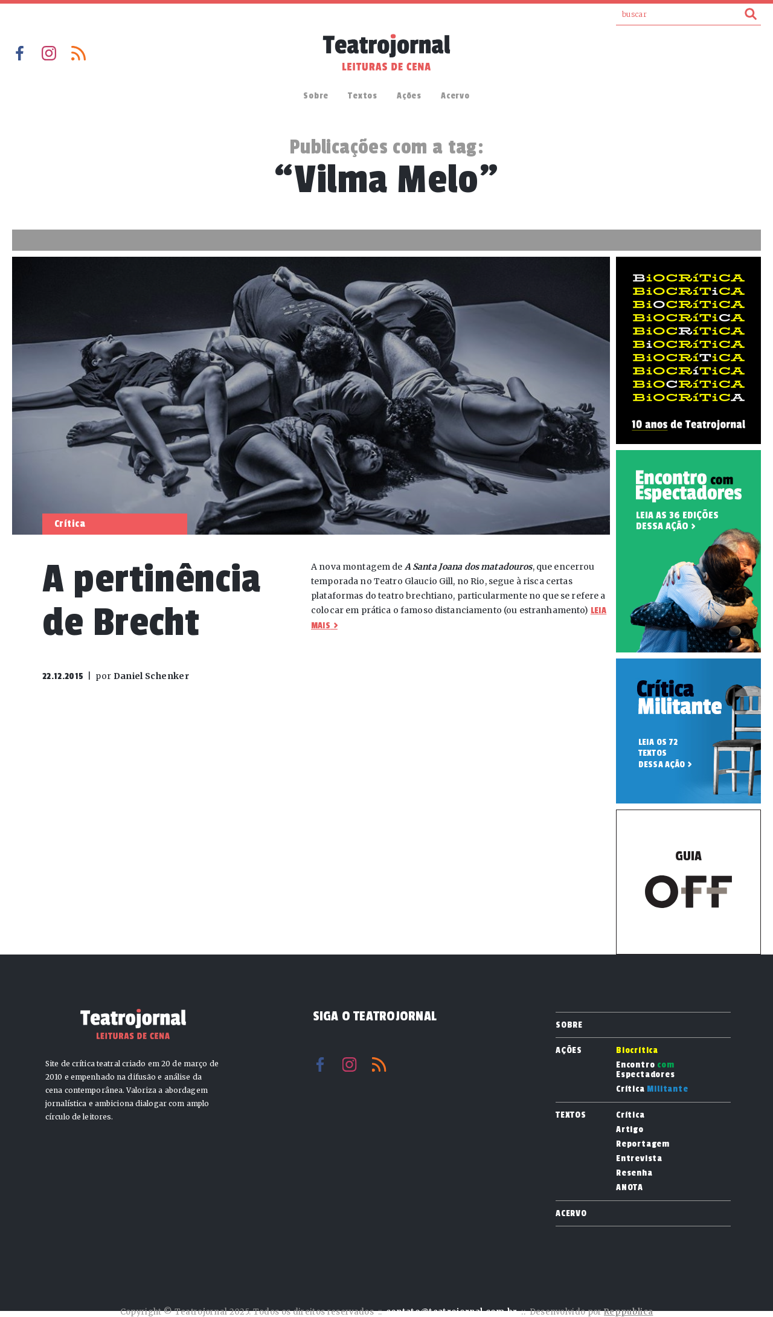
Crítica (652, 1089)
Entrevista (639, 1159)
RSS (78, 53)
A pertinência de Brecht (151, 600)
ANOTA (629, 1188)
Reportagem (643, 1144)
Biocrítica (637, 1050)
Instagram (49, 53)
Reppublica (628, 1312)
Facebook (19, 53)
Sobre (316, 96)
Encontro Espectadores (645, 1070)
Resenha (634, 1173)
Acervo (455, 96)
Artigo (630, 1130)
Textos (362, 96)
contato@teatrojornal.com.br (452, 1312)
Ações (409, 96)
